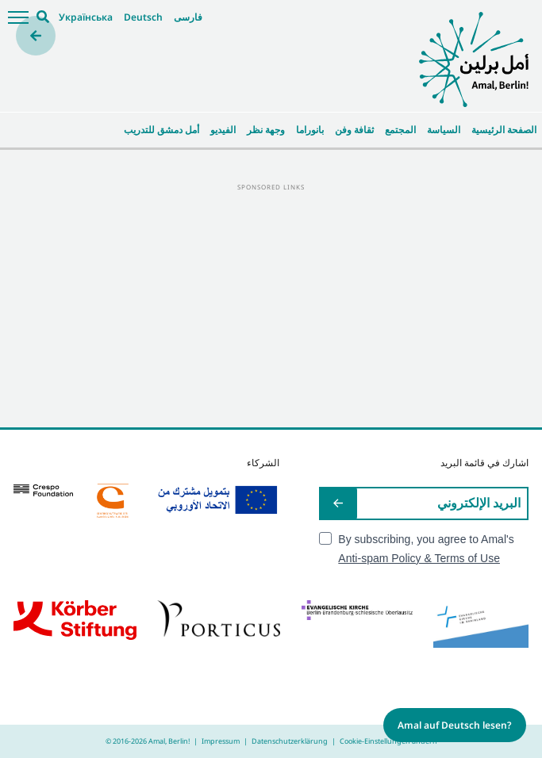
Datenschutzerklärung (290, 741)
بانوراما (310, 129)
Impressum (221, 741)
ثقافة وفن (354, 129)
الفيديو (223, 129)
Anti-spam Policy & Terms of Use (419, 558)
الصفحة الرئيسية (503, 129)
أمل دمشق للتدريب (161, 129)
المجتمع (400, 129)
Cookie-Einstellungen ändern (388, 741)
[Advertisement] (271, 304)
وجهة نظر (266, 129)
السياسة (443, 129)
